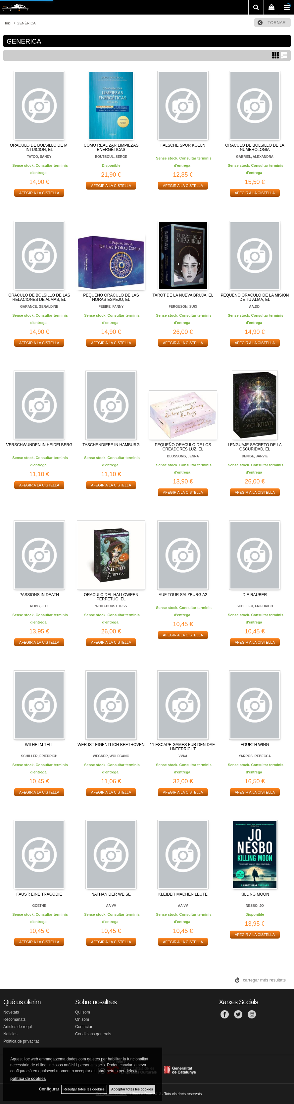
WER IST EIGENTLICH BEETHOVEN (110, 744)
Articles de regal (17, 1026)
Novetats (11, 1012)
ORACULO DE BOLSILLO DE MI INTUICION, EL (39, 147)
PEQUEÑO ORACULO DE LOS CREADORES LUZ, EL (183, 447)
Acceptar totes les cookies (132, 1089)
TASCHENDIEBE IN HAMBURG (110, 445)
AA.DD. (254, 306)
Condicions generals (93, 1034)
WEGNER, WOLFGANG (111, 756)
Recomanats (14, 1019)
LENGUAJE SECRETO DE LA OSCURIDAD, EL (255, 447)
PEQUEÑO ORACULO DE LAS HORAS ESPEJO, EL (111, 297)
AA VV (111, 906)
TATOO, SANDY (39, 157)
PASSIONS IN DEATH (39, 594)
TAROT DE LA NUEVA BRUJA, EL (182, 295)
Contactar (83, 1026)
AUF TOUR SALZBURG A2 (183, 594)
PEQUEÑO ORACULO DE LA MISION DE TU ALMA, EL (254, 297)
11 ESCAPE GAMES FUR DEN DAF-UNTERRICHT (183, 746)
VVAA (182, 756)
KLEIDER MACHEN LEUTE (183, 894)
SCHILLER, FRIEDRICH (255, 606)
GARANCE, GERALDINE (39, 306)
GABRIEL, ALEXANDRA (254, 157)
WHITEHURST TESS (111, 606)
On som (82, 1019)
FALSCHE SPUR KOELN (183, 145)
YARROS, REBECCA (255, 756)
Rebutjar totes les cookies (82, 1089)
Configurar (46, 1089)
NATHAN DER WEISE (111, 894)
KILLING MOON (254, 894)
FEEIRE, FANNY (111, 306)
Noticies (10, 1034)
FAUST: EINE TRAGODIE (39, 894)
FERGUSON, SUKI (183, 306)
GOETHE (39, 906)
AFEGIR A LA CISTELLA (39, 193)
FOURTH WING (255, 744)
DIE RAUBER (255, 594)
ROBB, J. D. (39, 606)
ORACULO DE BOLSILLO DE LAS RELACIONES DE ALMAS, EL (39, 297)
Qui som (82, 1012)
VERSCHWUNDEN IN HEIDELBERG (39, 445)
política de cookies (28, 1078)
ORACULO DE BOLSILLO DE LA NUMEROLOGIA (254, 147)
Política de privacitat (21, 1041)
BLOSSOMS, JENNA (183, 456)
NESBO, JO (255, 906)
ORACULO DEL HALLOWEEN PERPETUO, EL (111, 596)
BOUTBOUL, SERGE (111, 157)
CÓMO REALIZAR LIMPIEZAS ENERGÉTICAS (111, 147)
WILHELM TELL (39, 744)
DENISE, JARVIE (255, 456)
